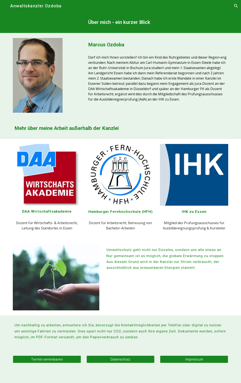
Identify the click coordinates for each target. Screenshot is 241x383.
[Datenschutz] (120, 359)
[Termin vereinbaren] (47, 359)
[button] (5, 6)
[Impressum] (194, 359)
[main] (157, 22)
